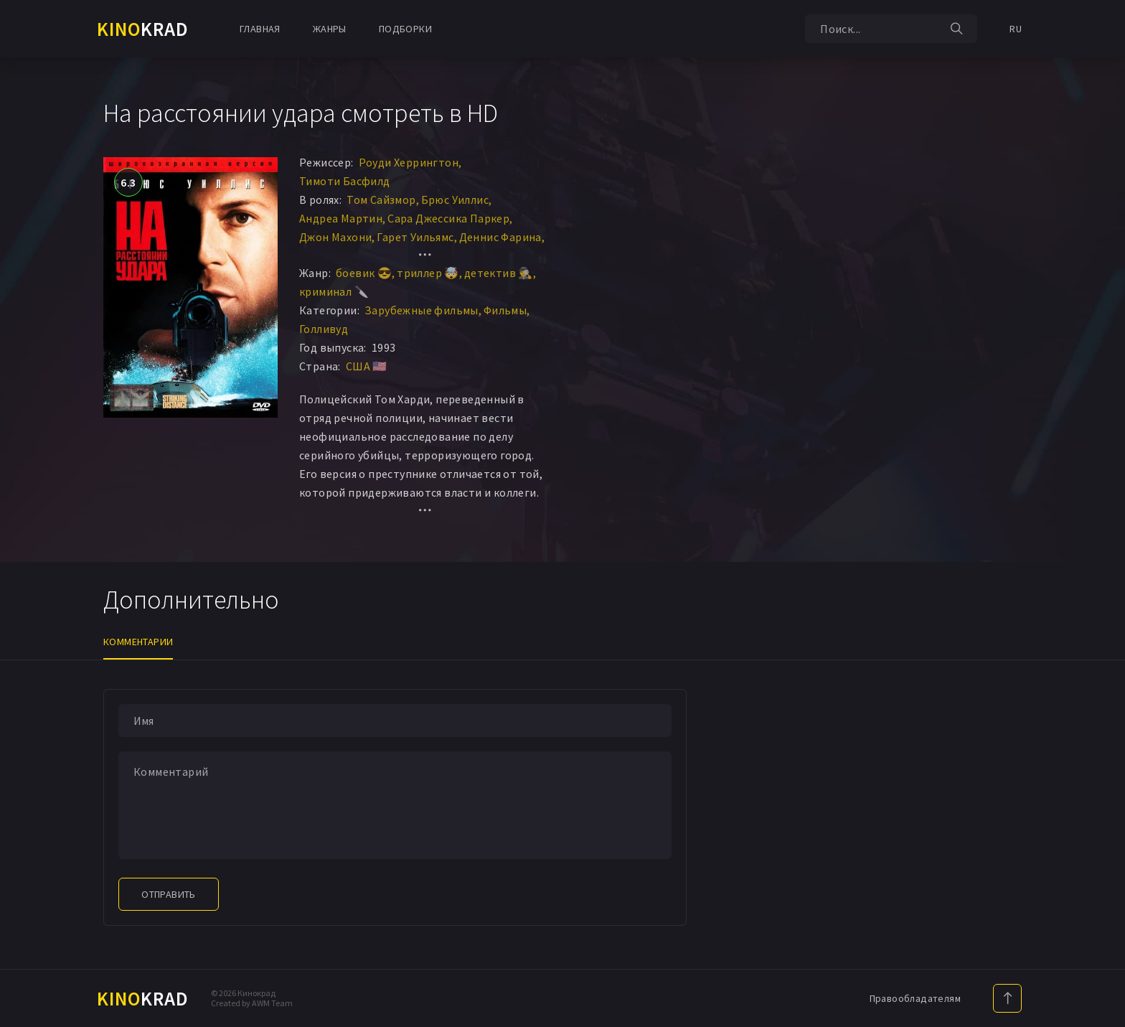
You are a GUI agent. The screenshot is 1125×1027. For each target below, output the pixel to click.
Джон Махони (335, 237)
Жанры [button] (330, 28)
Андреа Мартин (340, 218)
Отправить (168, 894)
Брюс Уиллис (455, 199)
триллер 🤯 (428, 273)
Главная (260, 28)
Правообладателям (915, 998)
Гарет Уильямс (415, 237)
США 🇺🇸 (366, 366)
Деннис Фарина (500, 237)
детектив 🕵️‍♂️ (498, 273)
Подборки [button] (405, 28)
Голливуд (323, 329)
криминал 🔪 (334, 291)
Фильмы (505, 310)
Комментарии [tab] (138, 641)
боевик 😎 (364, 273)
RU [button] (1015, 28)
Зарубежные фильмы (421, 310)
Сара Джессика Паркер (448, 218)
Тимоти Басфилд (344, 181)
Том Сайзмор (381, 199)
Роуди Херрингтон (408, 162)
